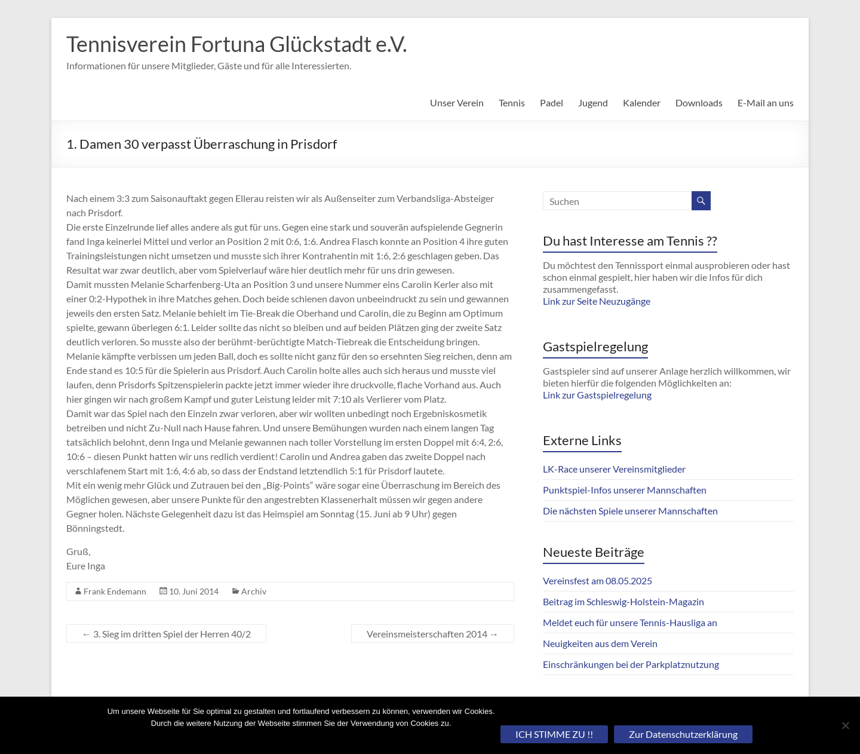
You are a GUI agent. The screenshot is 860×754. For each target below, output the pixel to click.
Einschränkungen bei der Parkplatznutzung (631, 664)
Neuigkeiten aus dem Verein (600, 643)
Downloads (699, 102)
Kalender (642, 102)
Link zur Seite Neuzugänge (596, 300)
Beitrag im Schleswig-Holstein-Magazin (623, 601)
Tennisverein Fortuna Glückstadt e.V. (236, 43)
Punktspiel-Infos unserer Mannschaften (625, 489)
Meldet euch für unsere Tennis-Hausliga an (630, 622)
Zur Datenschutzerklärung (683, 734)
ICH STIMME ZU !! (554, 734)
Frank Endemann (115, 591)
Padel (551, 102)
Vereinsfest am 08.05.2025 (597, 580)
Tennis (512, 102)
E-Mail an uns (766, 102)
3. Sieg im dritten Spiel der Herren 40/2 (166, 633)
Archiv (253, 591)
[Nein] (845, 725)
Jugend (593, 102)
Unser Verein (457, 102)
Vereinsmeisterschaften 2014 (433, 633)
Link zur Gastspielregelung (597, 394)
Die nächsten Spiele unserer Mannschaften (630, 510)
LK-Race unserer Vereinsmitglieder (614, 468)
